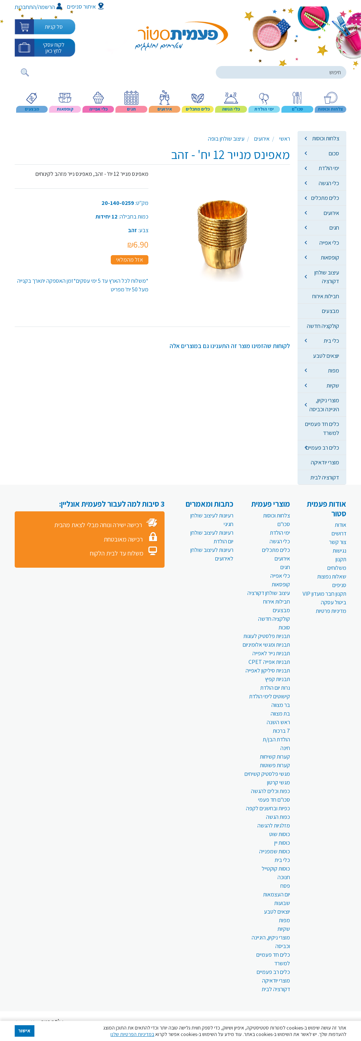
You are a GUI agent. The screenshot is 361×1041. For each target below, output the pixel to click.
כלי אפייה (329, 243)
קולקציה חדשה (323, 326)
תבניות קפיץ (277, 679)
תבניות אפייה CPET (269, 662)
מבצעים (330, 311)
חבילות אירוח (325, 296)
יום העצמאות (276, 894)
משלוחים (336, 568)
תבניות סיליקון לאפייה (268, 670)
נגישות (339, 550)
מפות (333, 370)
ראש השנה (278, 722)
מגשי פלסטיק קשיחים (267, 774)
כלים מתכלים (325, 198)
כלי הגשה (329, 183)
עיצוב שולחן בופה (226, 138)
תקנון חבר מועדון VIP (324, 593)
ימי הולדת (329, 168)
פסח (285, 886)
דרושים (339, 533)
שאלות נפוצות (331, 576)
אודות (340, 525)
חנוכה (283, 877)
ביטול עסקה (333, 602)
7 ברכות (281, 731)
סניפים (339, 585)
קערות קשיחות (275, 756)
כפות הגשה (278, 817)
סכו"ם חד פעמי (274, 799)
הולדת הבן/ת (276, 739)
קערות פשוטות (275, 765)
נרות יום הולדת (275, 687)
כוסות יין (282, 843)
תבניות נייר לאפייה (271, 653)
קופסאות (330, 257)
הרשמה (50, 6)
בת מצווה (280, 713)
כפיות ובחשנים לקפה (268, 808)
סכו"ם (283, 524)
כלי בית (331, 340)
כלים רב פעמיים (322, 447)
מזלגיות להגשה (273, 825)
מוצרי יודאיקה (325, 462)
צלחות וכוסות (325, 138)
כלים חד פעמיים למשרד (322, 428)
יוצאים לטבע (326, 356)
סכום (334, 153)
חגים (334, 227)
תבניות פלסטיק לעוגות (266, 636)
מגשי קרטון (278, 782)
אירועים (331, 213)
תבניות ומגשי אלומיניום (266, 644)
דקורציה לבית (324, 477)
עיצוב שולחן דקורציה (326, 276)
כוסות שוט (279, 834)
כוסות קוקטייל (276, 868)
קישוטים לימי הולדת (269, 696)
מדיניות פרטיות (331, 611)
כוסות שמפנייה (274, 851)
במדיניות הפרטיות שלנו (132, 1034)
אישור (24, 1030)
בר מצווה (280, 705)
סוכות (284, 627)
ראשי (284, 138)
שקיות (333, 385)
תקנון (341, 559)
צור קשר (337, 542)
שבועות (282, 903)
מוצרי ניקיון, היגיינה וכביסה (324, 404)
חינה (285, 748)
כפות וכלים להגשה (270, 791)
